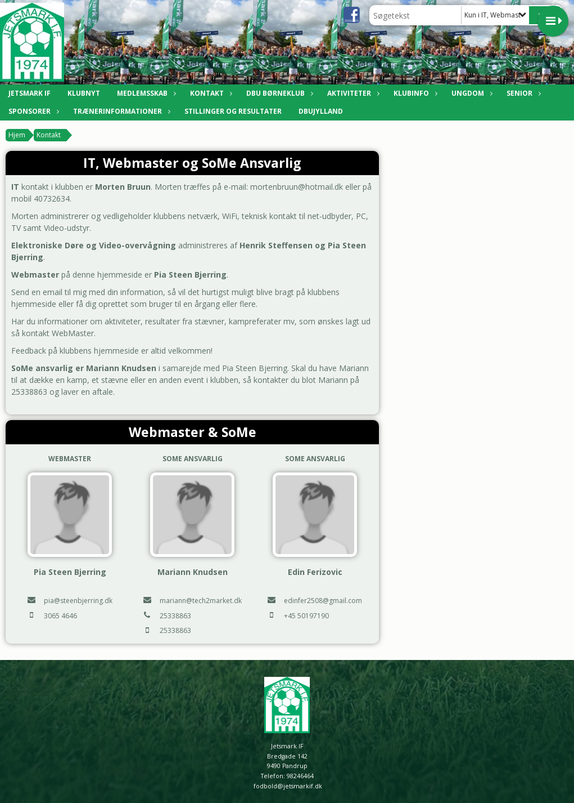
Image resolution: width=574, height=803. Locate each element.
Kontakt (209, 93)
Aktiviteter (352, 93)
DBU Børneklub (278, 93)
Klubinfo (414, 93)
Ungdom (470, 93)
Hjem (16, 135)
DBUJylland (321, 111)
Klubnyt (83, 93)
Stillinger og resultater (233, 111)
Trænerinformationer (120, 111)
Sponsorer (32, 111)
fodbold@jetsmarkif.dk (288, 786)
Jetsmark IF (29, 93)
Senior (522, 93)
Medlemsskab (145, 93)
